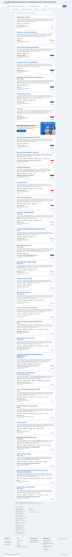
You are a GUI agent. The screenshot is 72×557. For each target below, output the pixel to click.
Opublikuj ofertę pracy (34, 540)
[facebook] (59, 539)
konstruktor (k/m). (22, 422)
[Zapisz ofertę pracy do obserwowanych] (53, 17)
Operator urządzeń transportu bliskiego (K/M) (29, 321)
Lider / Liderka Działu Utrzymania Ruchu (28, 47)
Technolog (20, 109)
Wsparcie (18, 545)
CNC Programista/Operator (24, 197)
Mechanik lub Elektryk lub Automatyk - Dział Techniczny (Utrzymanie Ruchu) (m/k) (32, 471)
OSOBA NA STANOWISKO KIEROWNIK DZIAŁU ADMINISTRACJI (29, 355)
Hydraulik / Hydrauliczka (23, 167)
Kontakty (18, 541)
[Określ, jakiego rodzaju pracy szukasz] (15, 6)
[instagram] (61, 539)
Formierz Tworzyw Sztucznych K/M (26, 307)
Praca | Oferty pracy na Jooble (22, 546)
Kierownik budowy (22, 182)
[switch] (53, 12)
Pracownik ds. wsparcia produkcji (26, 372)
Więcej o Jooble (20, 540)
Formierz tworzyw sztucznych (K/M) (27, 405)
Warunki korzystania (8, 554)
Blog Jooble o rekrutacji (34, 541)
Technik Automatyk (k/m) (24, 94)
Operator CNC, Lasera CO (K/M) (25, 338)
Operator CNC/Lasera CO (24, 292)
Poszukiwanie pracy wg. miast (33, 512)
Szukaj (64, 6)
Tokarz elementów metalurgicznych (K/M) (28, 389)
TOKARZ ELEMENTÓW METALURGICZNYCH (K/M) (31, 229)
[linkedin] (66, 539)
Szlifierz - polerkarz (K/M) (24, 454)
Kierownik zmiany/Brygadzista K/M (26, 437)
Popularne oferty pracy (32, 510)
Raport (52, 27)
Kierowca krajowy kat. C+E (24, 245)
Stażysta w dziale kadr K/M (24, 278)
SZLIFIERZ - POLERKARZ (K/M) (25, 212)
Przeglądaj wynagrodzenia (47, 546)
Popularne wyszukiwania (20, 506)
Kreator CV (45, 547)
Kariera (18, 543)
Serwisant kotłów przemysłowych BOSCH (28, 137)
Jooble (66, 554)
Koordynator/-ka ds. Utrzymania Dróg (27, 62)
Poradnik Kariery (46, 541)
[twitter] (63, 539)
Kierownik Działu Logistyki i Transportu (27, 152)
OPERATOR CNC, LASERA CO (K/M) (26, 262)
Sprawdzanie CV (46, 549)
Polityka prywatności (16, 554)
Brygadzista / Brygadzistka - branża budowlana (30, 77)
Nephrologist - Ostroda (23, 17)
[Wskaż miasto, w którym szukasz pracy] (37, 6)
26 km (46, 6)
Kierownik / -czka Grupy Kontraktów (27, 32)
